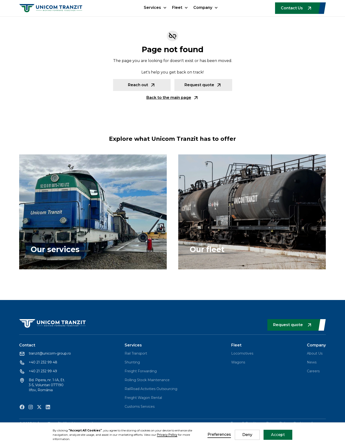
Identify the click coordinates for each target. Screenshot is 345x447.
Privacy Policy (167, 434)
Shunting (132, 362)
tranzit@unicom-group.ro (50, 353)
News (311, 362)
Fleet (177, 7)
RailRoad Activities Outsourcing (151, 389)
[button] (155, 10)
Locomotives (242, 353)
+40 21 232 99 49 (43, 371)
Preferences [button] (219, 434)
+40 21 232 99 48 (43, 362)
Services (152, 7)
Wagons (238, 362)
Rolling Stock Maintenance (147, 380)
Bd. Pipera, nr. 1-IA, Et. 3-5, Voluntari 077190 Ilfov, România (47, 385)
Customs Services (140, 406)
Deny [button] (247, 434)
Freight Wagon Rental (143, 398)
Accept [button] (278, 434)
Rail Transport (136, 353)
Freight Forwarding (141, 371)
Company (202, 7)
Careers (313, 371)
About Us (314, 353)
